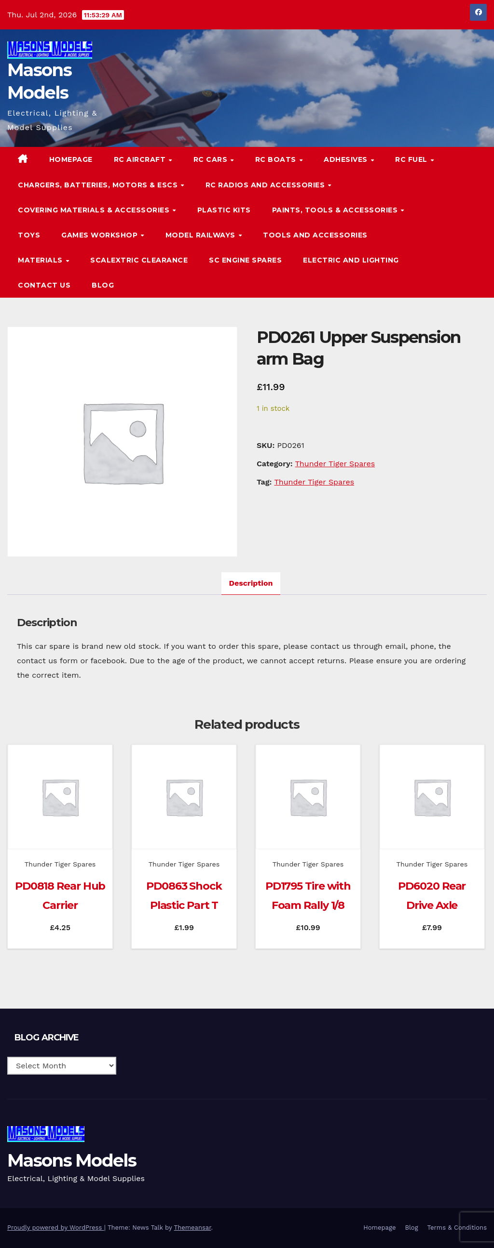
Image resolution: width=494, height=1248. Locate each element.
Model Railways (201, 235)
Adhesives (347, 159)
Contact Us (44, 285)
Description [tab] (251, 583)
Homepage (71, 159)
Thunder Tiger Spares (335, 463)
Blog (103, 285)
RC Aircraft (141, 159)
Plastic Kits (224, 210)
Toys (29, 235)
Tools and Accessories (315, 235)
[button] (460, 222)
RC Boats (277, 159)
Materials (41, 260)
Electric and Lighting (351, 260)
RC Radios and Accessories (266, 185)
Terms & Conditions (457, 1227)
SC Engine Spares (245, 260)
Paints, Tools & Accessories (336, 210)
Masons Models (71, 1160)
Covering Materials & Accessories (95, 210)
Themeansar (192, 1227)
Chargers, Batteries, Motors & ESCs (99, 185)
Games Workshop (100, 235)
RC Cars (211, 159)
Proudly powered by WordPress (55, 1227)
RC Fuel (412, 159)
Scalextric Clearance (139, 260)
